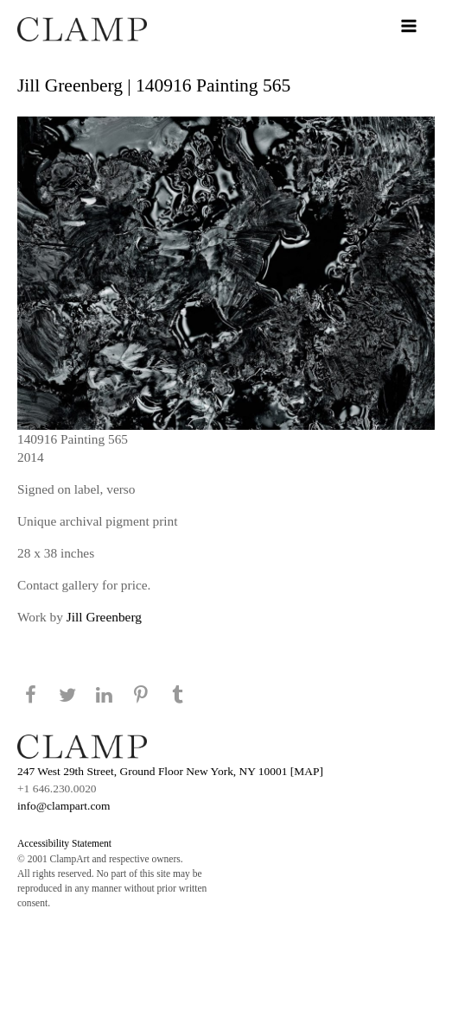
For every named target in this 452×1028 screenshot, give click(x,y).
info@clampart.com (64, 805)
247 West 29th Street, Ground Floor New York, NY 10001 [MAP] (170, 771)
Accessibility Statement (64, 843)
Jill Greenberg (104, 616)
